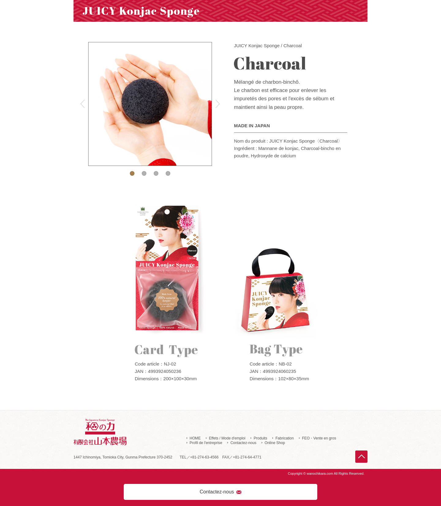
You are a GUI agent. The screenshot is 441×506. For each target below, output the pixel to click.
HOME (195, 438)
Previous (83, 104)
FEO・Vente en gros (319, 438)
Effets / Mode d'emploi (227, 438)
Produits (260, 438)
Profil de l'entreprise (206, 443)
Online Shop (275, 443)
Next (217, 104)
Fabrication (284, 438)
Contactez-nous (243, 443)
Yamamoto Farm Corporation (132, 432)
